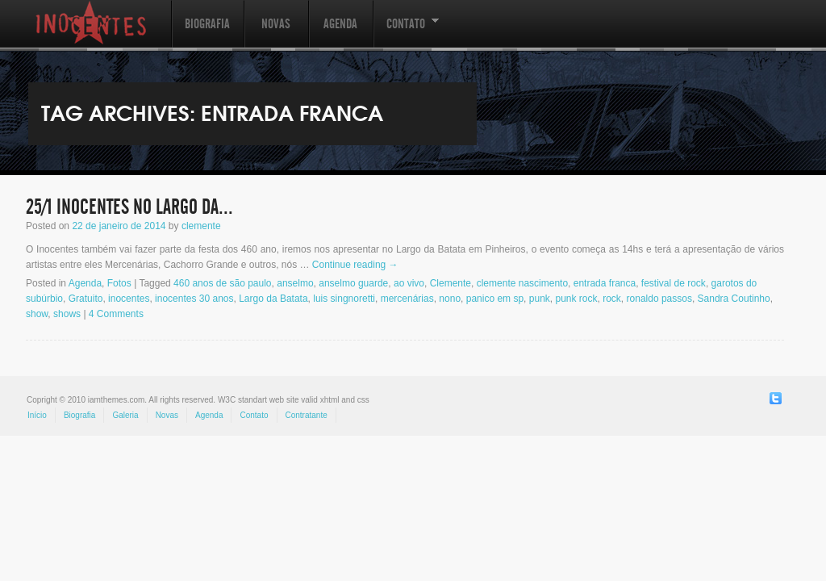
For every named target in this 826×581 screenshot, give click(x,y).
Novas (275, 23)
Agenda (340, 23)
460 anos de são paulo (222, 283)
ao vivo (409, 283)
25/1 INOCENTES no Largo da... (129, 207)
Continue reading (355, 264)
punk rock (576, 298)
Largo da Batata (273, 298)
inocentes (128, 298)
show (37, 314)
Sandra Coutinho (734, 298)
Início (37, 415)
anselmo (295, 283)
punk (539, 298)
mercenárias (407, 298)
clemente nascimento (522, 283)
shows (67, 314)
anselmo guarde (353, 283)
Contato (406, 32)
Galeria (125, 415)
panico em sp (495, 298)
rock (612, 298)
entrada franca (605, 283)
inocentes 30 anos (194, 298)
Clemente (450, 283)
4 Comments (116, 314)
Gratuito (86, 298)
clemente (201, 226)
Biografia (207, 23)
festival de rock (673, 283)
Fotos (119, 283)
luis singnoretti (344, 298)
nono (450, 298)
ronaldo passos (659, 298)
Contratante (306, 415)
